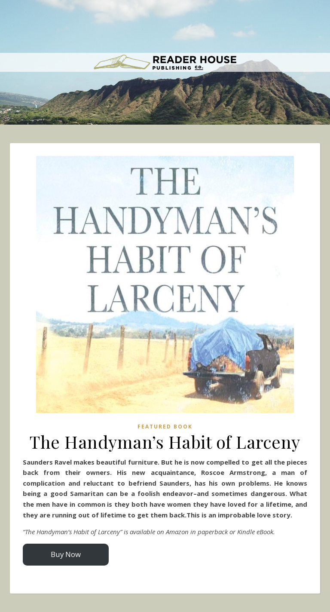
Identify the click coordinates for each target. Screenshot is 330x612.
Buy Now (66, 554)
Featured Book (165, 426)
